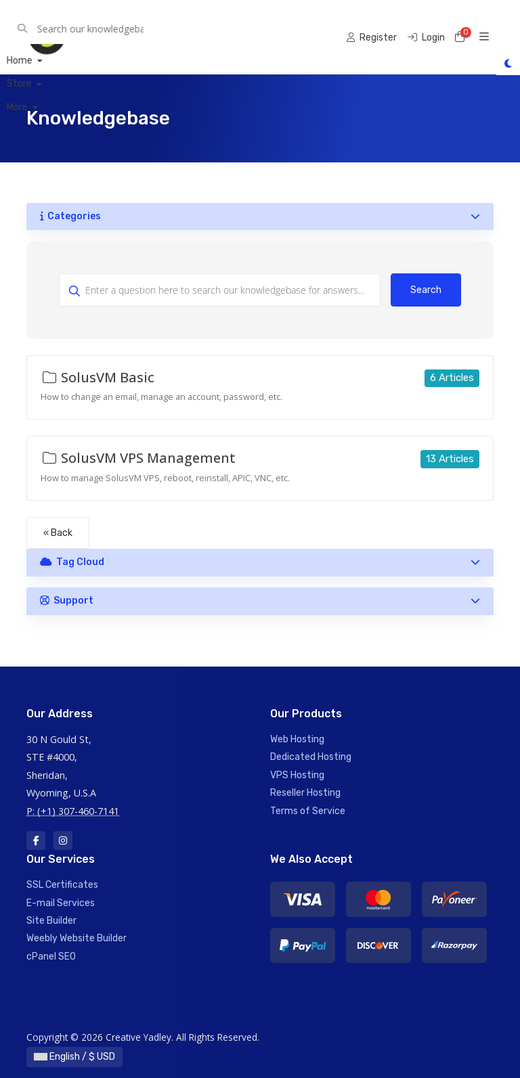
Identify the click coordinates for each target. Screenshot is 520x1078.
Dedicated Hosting (310, 757)
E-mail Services (60, 903)
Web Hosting (297, 739)
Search (425, 290)
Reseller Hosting (305, 793)
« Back (57, 533)
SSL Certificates (62, 885)
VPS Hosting (297, 775)
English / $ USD (74, 1056)
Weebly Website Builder (76, 938)
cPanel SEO (51, 956)
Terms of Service (307, 811)
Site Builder (51, 920)
